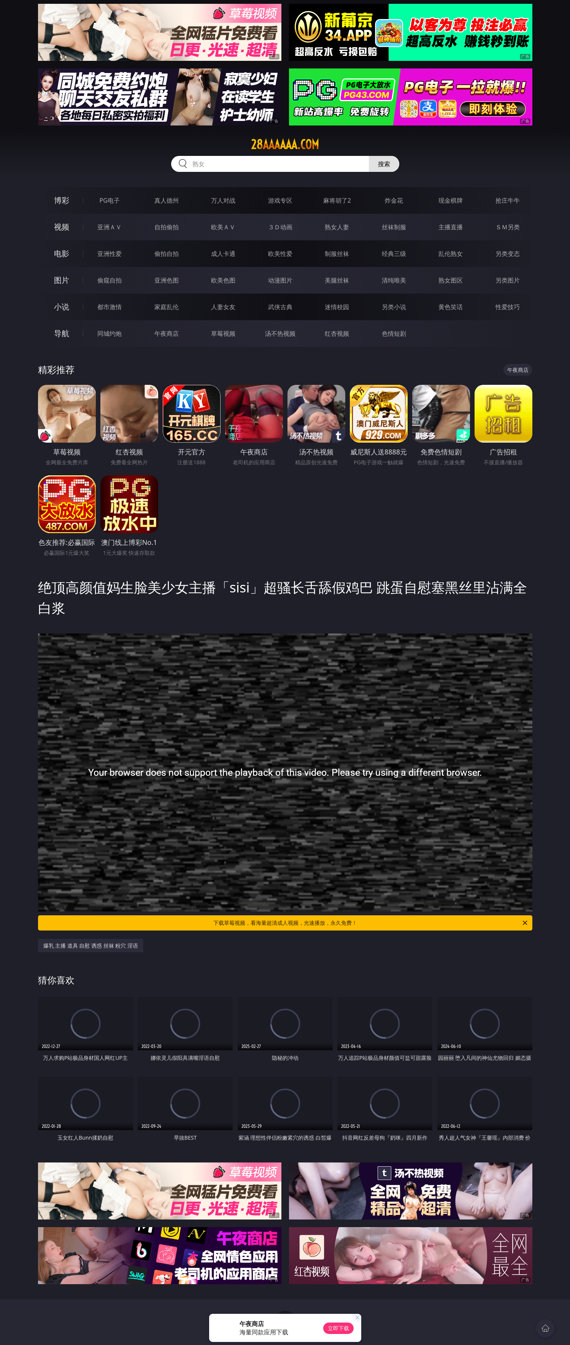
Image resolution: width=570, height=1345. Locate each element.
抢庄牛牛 (507, 200)
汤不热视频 (280, 333)
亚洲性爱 (109, 253)
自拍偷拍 (166, 227)
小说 (61, 307)
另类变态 (507, 253)
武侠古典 (280, 307)
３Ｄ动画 (280, 227)
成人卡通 (223, 253)
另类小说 (394, 307)
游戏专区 (280, 200)
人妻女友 (223, 307)
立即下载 (338, 1328)
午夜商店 (166, 333)
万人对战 (223, 200)
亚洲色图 (166, 280)
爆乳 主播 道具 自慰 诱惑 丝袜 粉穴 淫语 (90, 945)
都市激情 (109, 307)
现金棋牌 (450, 200)
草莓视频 (223, 333)
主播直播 (450, 227)
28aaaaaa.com (285, 144)
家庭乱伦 (166, 307)
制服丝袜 (337, 253)
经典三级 (394, 253)
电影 (61, 253)
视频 (61, 227)
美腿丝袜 (337, 280)
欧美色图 (223, 280)
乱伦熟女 (450, 253)
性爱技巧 (507, 307)
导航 (61, 333)
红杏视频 (337, 333)
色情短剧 (394, 333)
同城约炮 (109, 333)
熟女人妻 (337, 227)
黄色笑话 (450, 307)
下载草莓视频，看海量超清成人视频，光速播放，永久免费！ (371, 922)
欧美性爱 (280, 253)
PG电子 (110, 200)
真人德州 (166, 200)
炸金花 (394, 200)
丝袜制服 (394, 227)
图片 (61, 280)
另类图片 (507, 280)
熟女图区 (450, 280)
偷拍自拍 (166, 253)
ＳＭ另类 (507, 227)
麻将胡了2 (337, 200)
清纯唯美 (394, 280)
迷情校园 (337, 307)
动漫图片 (280, 280)
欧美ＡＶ (223, 227)
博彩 (61, 200)
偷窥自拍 (109, 280)
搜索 (384, 164)
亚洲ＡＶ (109, 227)
